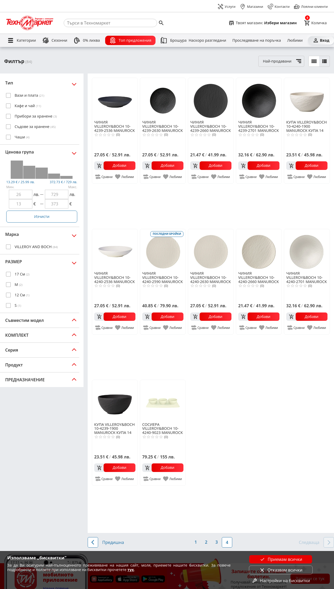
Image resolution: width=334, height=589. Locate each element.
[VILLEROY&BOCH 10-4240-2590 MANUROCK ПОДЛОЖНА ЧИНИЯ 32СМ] (163, 249)
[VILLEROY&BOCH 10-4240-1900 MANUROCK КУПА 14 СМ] (307, 98)
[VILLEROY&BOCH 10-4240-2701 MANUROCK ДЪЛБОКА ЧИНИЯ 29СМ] (307, 249)
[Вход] (321, 40)
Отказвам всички (280, 570)
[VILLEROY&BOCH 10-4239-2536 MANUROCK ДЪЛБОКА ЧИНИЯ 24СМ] (115, 98)
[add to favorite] (125, 176)
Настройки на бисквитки (281, 581)
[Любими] (294, 40)
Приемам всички (280, 559)
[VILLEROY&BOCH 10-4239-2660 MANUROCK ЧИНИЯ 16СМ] (211, 98)
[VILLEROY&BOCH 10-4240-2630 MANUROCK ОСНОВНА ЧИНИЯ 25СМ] (211, 249)
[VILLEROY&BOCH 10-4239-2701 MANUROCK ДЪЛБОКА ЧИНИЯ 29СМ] (259, 98)
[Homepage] (29, 23)
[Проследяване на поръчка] (256, 40)
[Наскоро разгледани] (207, 40)
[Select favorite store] (262, 23)
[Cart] (315, 23)
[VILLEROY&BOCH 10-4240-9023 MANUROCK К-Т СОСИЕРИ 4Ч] (163, 400)
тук (130, 569)
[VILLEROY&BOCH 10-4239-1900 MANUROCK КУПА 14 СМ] (115, 400)
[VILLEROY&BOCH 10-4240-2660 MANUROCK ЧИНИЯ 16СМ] (259, 249)
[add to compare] (104, 176)
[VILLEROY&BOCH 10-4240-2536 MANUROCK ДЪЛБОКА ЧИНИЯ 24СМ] (115, 249)
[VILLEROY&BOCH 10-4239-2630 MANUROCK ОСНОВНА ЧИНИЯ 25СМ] (163, 98)
